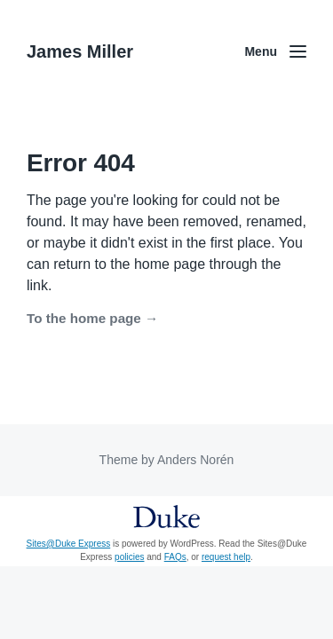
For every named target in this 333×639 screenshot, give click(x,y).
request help (226, 557)
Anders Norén (195, 460)
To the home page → (92, 318)
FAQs (175, 557)
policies (129, 557)
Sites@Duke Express (69, 543)
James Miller (80, 51)
